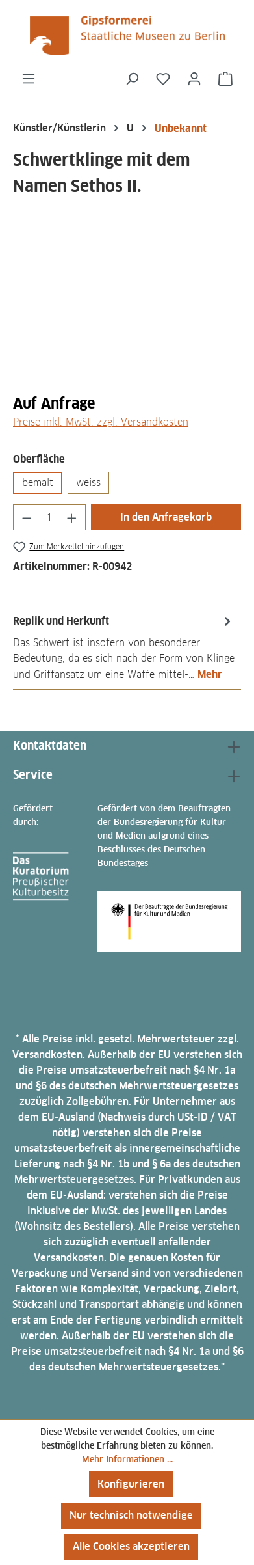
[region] (127, 309)
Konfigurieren (130, 1484)
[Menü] (28, 79)
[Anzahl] (50, 517)
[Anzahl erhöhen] (72, 517)
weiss (88, 482)
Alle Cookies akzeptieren (131, 1546)
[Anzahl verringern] (26, 517)
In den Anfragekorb (166, 517)
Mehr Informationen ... (127, 1459)
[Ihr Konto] (194, 79)
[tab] (124, 647)
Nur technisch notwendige (131, 1515)
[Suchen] (131, 79)
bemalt (37, 482)
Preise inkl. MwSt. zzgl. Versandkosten (100, 422)
